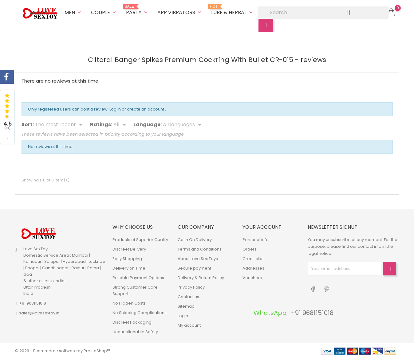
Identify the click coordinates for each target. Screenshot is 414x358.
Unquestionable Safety (135, 331)
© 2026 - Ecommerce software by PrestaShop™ (62, 350)
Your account (262, 226)
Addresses (253, 267)
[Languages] (183, 124)
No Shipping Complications (139, 312)
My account (189, 325)
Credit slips (253, 258)
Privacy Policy (191, 287)
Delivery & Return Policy (201, 277)
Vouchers (252, 277)
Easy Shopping (127, 258)
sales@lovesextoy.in (39, 312)
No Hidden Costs (129, 302)
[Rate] (120, 124)
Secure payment (194, 267)
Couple (104, 12)
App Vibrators (180, 12)
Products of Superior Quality (140, 239)
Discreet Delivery (129, 248)
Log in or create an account (137, 108)
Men (73, 12)
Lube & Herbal (232, 10)
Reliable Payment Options (138, 277)
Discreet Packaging (132, 322)
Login (183, 315)
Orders (249, 248)
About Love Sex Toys (198, 258)
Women (42, 12)
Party (137, 10)
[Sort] (60, 124)
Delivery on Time (128, 267)
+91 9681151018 (32, 302)
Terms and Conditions (200, 248)
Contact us (188, 296)
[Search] (323, 12)
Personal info (255, 239)
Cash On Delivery (195, 239)
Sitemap (186, 306)
